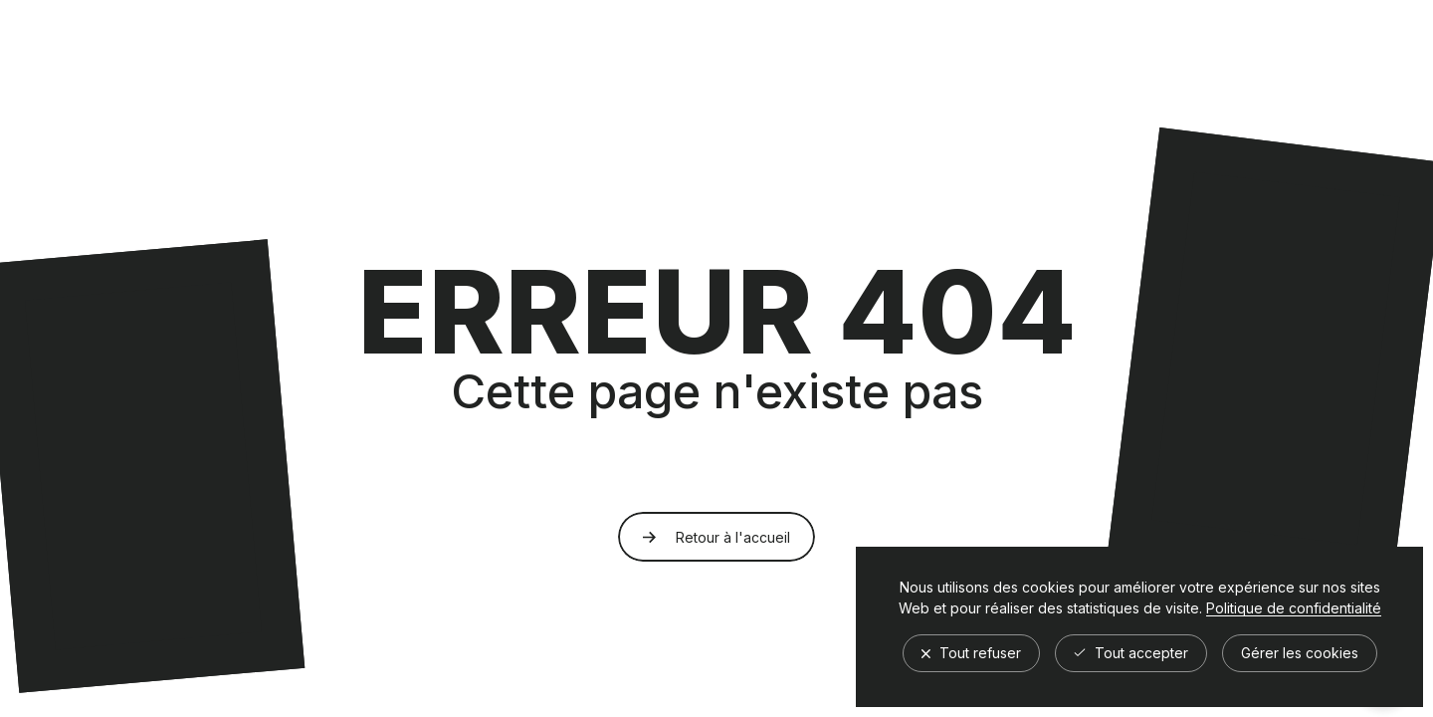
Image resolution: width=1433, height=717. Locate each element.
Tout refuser (971, 652)
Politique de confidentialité (1293, 608)
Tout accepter (1131, 652)
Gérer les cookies (1299, 652)
